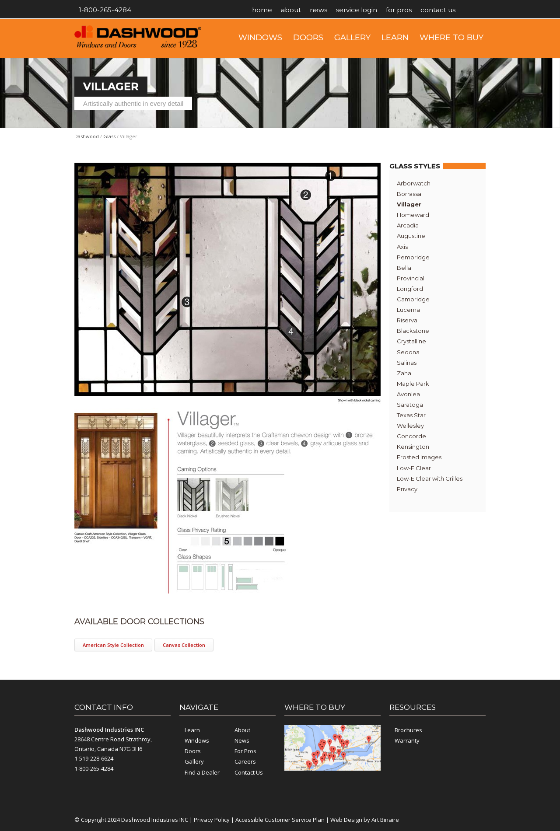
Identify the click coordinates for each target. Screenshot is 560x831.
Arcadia (408, 225)
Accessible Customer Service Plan (280, 820)
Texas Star (411, 415)
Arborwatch (413, 183)
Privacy (407, 488)
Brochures (408, 730)
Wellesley (410, 425)
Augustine (411, 235)
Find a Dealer (202, 772)
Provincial (410, 278)
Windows (260, 37)
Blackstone (413, 330)
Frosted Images (419, 457)
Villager (409, 204)
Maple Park (413, 383)
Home (262, 10)
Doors (308, 37)
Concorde (411, 436)
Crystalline (411, 341)
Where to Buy (451, 37)
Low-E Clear (414, 467)
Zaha (404, 373)
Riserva (407, 320)
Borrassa (409, 193)
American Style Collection (113, 645)
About (291, 10)
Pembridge (413, 257)
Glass (109, 136)
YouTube (477, 10)
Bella (404, 267)
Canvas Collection (184, 645)
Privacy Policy (212, 820)
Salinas (406, 362)
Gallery (352, 37)
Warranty (407, 740)
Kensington (413, 446)
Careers (245, 761)
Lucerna (408, 309)
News (318, 10)
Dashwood (86, 136)
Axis (402, 246)
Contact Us (437, 10)
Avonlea (408, 394)
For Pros (399, 10)
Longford (410, 288)
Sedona (408, 352)
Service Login (356, 10)
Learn (395, 37)
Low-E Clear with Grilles (429, 478)
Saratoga (410, 404)
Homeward (413, 214)
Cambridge (413, 299)
